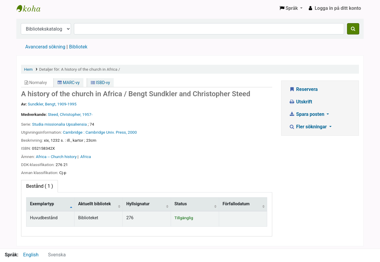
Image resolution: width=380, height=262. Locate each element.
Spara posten (307, 114)
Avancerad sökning (45, 47)
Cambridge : (74, 132)
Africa (85, 156)
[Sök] (353, 28)
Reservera (303, 89)
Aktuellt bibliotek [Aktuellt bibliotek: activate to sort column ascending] (94, 203)
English (31, 255)
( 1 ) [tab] (39, 186)
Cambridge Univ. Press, (106, 132)
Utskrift (300, 102)
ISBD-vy (100, 82)
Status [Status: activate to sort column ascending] (181, 203)
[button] (291, 8)
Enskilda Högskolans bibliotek (31, 8)
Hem (28, 69)
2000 (132, 132)
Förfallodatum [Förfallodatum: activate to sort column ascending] (236, 203)
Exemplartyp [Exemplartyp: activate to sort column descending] (42, 203)
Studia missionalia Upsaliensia (59, 124)
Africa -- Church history (56, 156)
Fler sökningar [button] (308, 127)
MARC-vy (69, 82)
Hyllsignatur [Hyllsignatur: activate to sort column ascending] (137, 203)
